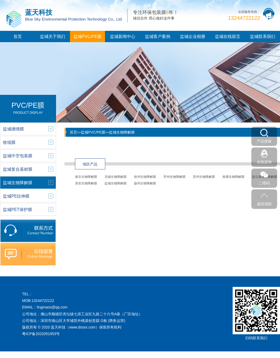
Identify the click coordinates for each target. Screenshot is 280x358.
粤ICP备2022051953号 (41, 334)
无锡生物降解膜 (115, 177)
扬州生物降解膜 (145, 183)
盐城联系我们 (262, 36)
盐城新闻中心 (122, 36)
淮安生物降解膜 (86, 183)
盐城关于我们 (52, 36)
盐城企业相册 (192, 36)
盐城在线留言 (227, 36)
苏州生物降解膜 (204, 177)
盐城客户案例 (157, 36)
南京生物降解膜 (86, 177)
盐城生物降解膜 (122, 132)
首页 (17, 36)
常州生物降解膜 (174, 177)
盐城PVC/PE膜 (87, 36)
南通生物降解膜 (233, 177)
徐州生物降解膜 (145, 177)
